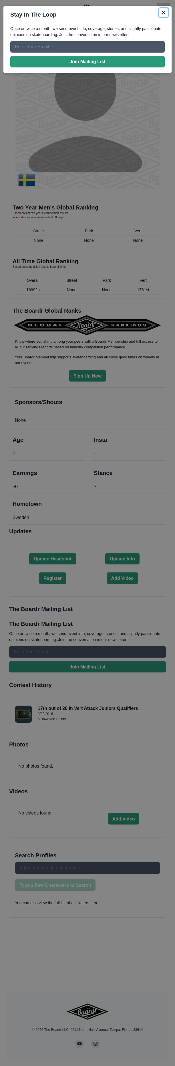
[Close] (163, 12)
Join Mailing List (87, 61)
